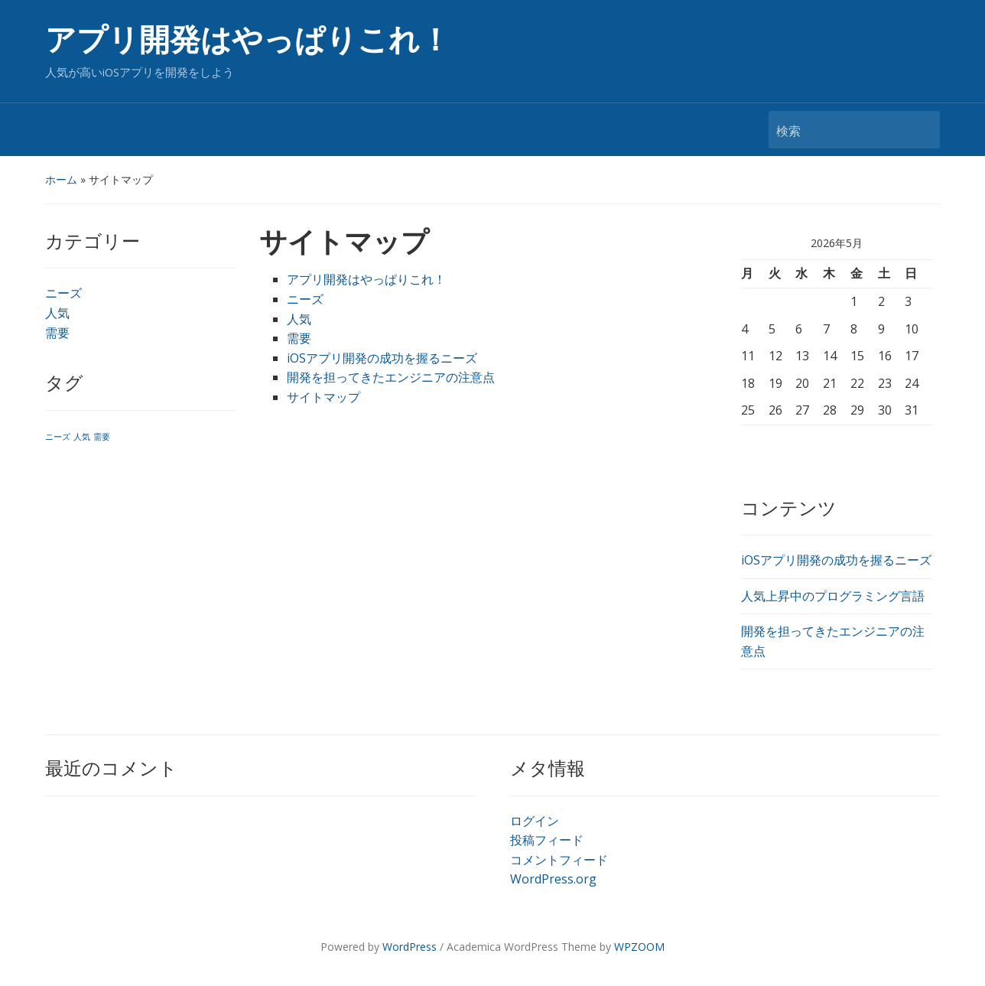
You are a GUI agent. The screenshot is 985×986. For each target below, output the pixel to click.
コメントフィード (559, 859)
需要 (57, 332)
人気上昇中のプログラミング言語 (833, 595)
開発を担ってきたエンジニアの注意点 (391, 377)
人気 (57, 312)
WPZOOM (639, 946)
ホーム (61, 179)
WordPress (409, 946)
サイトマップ (323, 397)
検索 (920, 129)
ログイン (534, 820)
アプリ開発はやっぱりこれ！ (247, 40)
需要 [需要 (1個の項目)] (101, 436)
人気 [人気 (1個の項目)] (81, 436)
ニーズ (63, 293)
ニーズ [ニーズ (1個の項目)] (57, 436)
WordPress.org (553, 878)
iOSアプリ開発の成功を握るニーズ (382, 358)
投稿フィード (547, 839)
